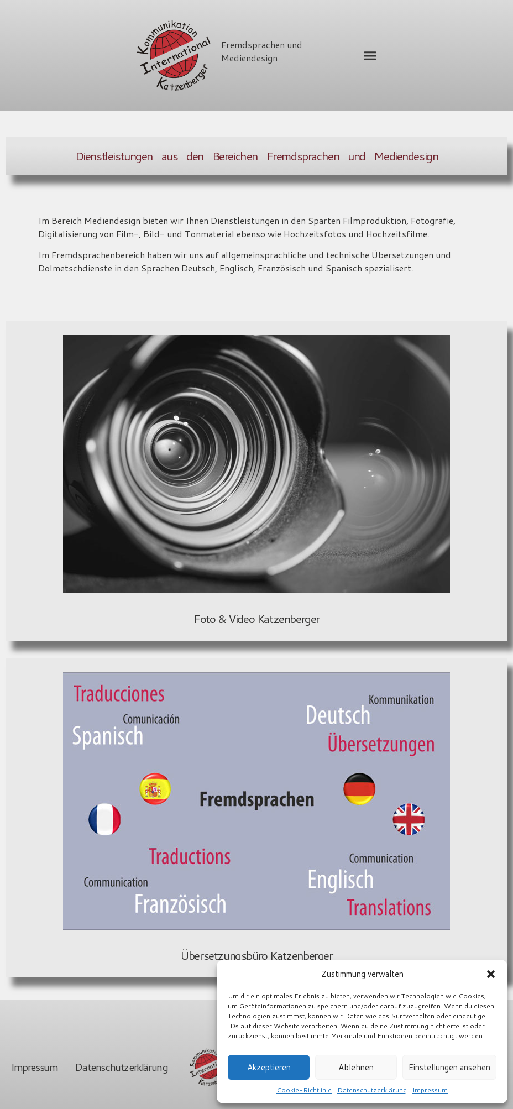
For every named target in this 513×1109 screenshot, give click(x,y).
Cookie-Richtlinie (304, 1090)
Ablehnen (356, 1067)
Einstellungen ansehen (449, 1067)
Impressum (430, 1090)
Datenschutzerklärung (372, 1090)
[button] (490, 974)
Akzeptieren (269, 1067)
